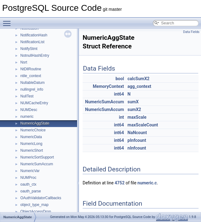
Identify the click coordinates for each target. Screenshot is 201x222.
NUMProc (28, 177)
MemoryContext (108, 86)
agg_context (139, 86)
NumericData (31, 137)
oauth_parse (30, 191)
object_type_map (34, 205)
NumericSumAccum (36, 164)
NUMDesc (28, 110)
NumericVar (29, 171)
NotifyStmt (28, 49)
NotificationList (32, 42)
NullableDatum (32, 82)
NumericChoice (33, 130)
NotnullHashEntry (34, 55)
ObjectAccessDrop (35, 211)
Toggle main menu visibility (8, 21)
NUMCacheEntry (34, 103)
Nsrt (23, 62)
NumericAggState (34, 123)
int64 (119, 94)
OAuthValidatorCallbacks (40, 198)
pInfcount (137, 140)
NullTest (27, 96)
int (121, 117)
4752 (120, 182)
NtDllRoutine (30, 69)
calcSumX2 (139, 78)
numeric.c (147, 182)
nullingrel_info (31, 89)
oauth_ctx (28, 184)
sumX (133, 101)
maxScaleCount (143, 124)
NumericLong (31, 144)
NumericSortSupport (37, 157)
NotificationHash (33, 35)
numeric (27, 116)
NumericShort (31, 150)
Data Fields (191, 32)
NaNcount (137, 132)
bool (120, 78)
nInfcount (137, 148)
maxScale (137, 117)
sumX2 (134, 109)
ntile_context (30, 76)
